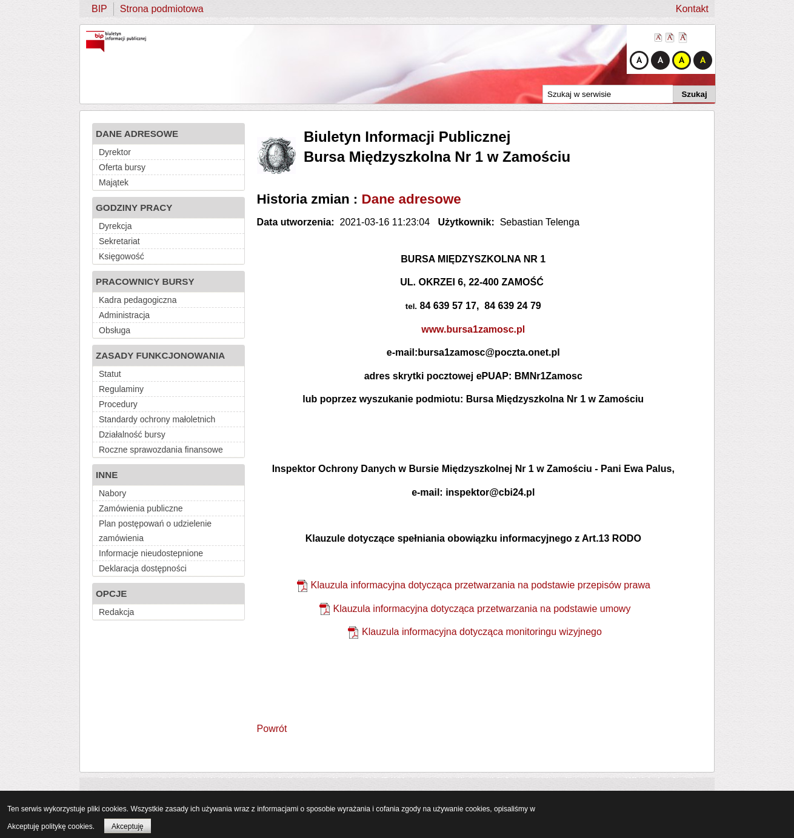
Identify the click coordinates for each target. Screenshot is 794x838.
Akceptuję (128, 826)
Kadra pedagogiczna (137, 300)
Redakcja (116, 612)
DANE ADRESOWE (137, 133)
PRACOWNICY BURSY (145, 281)
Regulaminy (121, 389)
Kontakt (692, 9)
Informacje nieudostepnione (151, 553)
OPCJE (111, 593)
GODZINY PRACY (134, 207)
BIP (99, 9)
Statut (110, 374)
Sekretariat (119, 241)
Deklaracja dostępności (143, 568)
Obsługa (114, 330)
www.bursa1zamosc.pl (473, 329)
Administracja (124, 315)
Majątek (113, 182)
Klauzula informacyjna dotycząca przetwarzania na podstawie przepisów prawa (480, 585)
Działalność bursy (132, 434)
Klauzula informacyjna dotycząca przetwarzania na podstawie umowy (482, 609)
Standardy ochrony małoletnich (157, 419)
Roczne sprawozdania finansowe (161, 449)
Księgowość (121, 256)
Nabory (112, 493)
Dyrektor (115, 152)
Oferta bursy (122, 167)
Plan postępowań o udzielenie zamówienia (155, 531)
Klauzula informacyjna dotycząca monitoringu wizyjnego (482, 632)
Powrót (272, 728)
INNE (107, 475)
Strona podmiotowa (162, 9)
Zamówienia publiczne (141, 508)
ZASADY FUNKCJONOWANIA (160, 355)
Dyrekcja (115, 226)
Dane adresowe (411, 199)
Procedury (118, 404)
